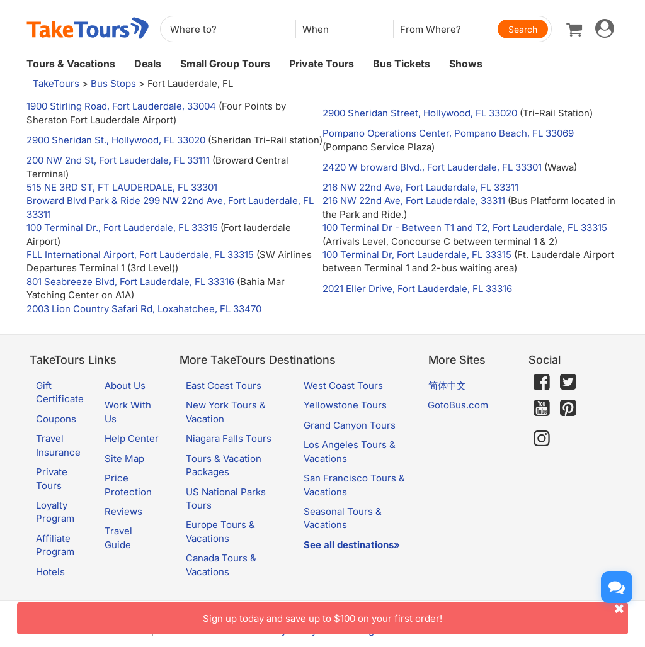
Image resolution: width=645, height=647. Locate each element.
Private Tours (321, 63)
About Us (125, 385)
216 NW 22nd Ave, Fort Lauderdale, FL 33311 (420, 187)
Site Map (124, 458)
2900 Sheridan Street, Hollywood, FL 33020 (419, 113)
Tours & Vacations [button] (70, 63)
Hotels (50, 572)
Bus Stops (113, 83)
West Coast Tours (343, 385)
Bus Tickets (401, 63)
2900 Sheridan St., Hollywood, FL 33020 (115, 140)
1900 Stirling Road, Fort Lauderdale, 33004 (121, 106)
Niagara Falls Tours (228, 438)
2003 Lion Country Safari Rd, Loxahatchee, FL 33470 (143, 309)
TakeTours (56, 83)
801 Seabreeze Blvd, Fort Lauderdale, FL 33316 (130, 282)
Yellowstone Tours (345, 405)
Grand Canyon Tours (350, 425)
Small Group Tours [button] (225, 63)
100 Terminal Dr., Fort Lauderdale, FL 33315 (122, 227)
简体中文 (447, 385)
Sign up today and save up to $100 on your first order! (415, 613)
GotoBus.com (458, 405)
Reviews (123, 511)
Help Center (132, 438)
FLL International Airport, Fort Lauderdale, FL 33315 (140, 255)
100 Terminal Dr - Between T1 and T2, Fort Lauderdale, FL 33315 (464, 227)
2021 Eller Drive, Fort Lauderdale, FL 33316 (417, 289)
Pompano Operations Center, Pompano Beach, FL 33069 (448, 133)
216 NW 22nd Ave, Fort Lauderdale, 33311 (413, 200)
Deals (147, 63)
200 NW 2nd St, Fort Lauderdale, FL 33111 (118, 160)
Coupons (56, 419)
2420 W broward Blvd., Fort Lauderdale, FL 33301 (432, 167)
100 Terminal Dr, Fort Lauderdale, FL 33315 (416, 255)
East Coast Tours (223, 385)
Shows (465, 63)
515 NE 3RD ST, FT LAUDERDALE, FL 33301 (121, 187)
